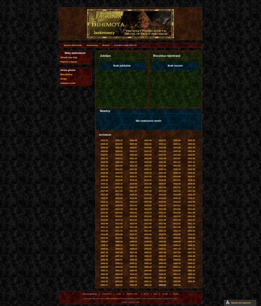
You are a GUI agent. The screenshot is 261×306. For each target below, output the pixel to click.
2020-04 (162, 173)
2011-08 (148, 227)
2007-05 (177, 252)
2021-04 (191, 166)
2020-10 (177, 169)
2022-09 (148, 158)
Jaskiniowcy (92, 45)
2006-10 (177, 256)
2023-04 (148, 155)
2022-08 (162, 158)
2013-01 (104, 220)
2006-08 (104, 260)
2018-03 (119, 187)
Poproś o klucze (68, 62)
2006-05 (148, 260)
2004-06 (177, 270)
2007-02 (119, 256)
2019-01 (177, 180)
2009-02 (177, 242)
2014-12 (177, 205)
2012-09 (162, 220)
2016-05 (133, 198)
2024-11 (177, 144)
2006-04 (162, 260)
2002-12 (133, 281)
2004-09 (133, 270)
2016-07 (104, 198)
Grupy (63, 79)
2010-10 (191, 231)
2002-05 (133, 285)
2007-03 (104, 256)
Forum (146, 294)
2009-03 (162, 242)
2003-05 (162, 278)
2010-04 (177, 234)
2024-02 (104, 151)
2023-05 (133, 155)
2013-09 (191, 213)
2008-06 (191, 245)
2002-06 (119, 285)
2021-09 (119, 166)
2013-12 (148, 213)
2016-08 (191, 195)
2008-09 (148, 245)
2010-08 (119, 234)
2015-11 (119, 202)
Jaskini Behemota (111, 298)
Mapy (155, 294)
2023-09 (177, 151)
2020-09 (191, 169)
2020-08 (104, 173)
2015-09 (148, 202)
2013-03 (177, 216)
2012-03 (148, 223)
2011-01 (148, 231)
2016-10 (162, 195)
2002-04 (148, 285)
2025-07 (162, 140)
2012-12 (119, 220)
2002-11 (148, 281)
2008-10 (133, 245)
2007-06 (162, 252)
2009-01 (191, 242)
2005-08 (177, 263)
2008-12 (104, 245)
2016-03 (162, 198)
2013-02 (191, 216)
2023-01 (191, 155)
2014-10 (104, 209)
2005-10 (148, 263)
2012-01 (177, 223)
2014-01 (133, 213)
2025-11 (104, 140)
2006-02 (191, 260)
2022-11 (119, 158)
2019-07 (191, 176)
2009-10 (162, 238)
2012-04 (133, 223)
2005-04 (133, 267)
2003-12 (162, 274)
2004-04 (104, 274)
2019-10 (148, 176)
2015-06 (191, 202)
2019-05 (119, 180)
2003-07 (133, 278)
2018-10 (119, 184)
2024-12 (162, 144)
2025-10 (119, 140)
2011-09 (133, 227)
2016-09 (177, 195)
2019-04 (133, 180)
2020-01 (104, 176)
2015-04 (119, 205)
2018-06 (177, 184)
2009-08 (191, 238)
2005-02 (162, 267)
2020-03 (177, 173)
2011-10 (119, 227)
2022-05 (104, 162)
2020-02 (191, 173)
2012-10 (148, 220)
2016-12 (133, 195)
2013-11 (162, 213)
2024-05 (162, 147)
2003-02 (104, 281)
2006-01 (104, 263)
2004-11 (104, 270)
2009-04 (148, 242)
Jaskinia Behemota (73, 45)
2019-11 (133, 176)
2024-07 (133, 147)
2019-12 (119, 176)
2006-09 (191, 256)
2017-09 (104, 191)
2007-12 (177, 249)
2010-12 (162, 231)
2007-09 (119, 252)
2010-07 (133, 234)
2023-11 (148, 151)
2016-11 (148, 195)
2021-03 (104, 169)
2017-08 (119, 191)
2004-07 (162, 270)
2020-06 (133, 173)
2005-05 (119, 267)
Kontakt (176, 294)
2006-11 (162, 256)
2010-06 (148, 234)
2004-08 (148, 270)
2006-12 (148, 256)
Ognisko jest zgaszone (241, 303)
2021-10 (104, 166)
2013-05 (148, 216)
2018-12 (191, 180)
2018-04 (104, 187)
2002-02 (177, 285)
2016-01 (191, 198)
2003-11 (177, 274)
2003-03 (191, 278)
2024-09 (104, 147)
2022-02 (148, 162)
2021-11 (191, 162)
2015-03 (133, 205)
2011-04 (104, 231)
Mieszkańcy (66, 74)
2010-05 (162, 234)
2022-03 (133, 162)
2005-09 (162, 263)
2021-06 (162, 166)
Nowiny (105, 45)
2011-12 (191, 223)
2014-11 (191, 205)
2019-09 (162, 176)
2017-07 (133, 191)
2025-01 (148, 144)
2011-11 (104, 227)
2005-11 (133, 263)
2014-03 (104, 213)
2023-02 (177, 155)
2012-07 (191, 220)
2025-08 (148, 140)
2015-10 (133, 202)
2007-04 (191, 252)
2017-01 (119, 195)
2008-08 (162, 245)
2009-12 (133, 238)
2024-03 (191, 147)
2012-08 (177, 220)
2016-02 (177, 198)
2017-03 (191, 191)
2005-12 (119, 263)
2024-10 (191, 144)
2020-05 (148, 173)
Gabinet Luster (68, 83)
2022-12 (104, 158)
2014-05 (177, 209)
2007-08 (133, 252)
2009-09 (177, 238)
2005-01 (177, 267)
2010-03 (191, 234)
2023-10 (162, 151)
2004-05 (191, 270)
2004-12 (191, 267)
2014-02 (119, 213)
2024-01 (119, 151)
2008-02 (148, 249)
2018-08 (148, 184)
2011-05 (191, 227)
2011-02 (133, 231)
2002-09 (177, 281)
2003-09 (104, 278)
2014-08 (133, 209)
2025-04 (104, 144)
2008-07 (177, 245)
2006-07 (119, 260)
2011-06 (177, 227)
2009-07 (104, 242)
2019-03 (148, 180)
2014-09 (119, 209)
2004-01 (148, 274)
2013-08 (104, 216)
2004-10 (119, 270)
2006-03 (177, 260)
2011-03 (119, 231)
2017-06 (148, 191)
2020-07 (119, 173)
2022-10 (133, 158)
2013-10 (177, 213)
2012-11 (133, 220)
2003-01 (119, 281)
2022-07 (177, 158)
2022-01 (162, 162)
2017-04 (177, 191)
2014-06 (162, 209)
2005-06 (104, 267)
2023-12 (133, 151)
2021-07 (148, 166)
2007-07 (148, 252)
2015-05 (104, 205)
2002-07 (104, 285)
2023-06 (119, 155)
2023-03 (162, 155)
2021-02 (119, 169)
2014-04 (191, 209)
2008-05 (104, 249)
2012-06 (104, 223)
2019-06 (104, 180)
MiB (137, 302)
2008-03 (133, 249)
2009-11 (148, 238)
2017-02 (104, 195)
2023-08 (191, 151)
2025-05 (191, 140)
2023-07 (104, 155)
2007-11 (191, 249)
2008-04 (119, 249)
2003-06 (148, 278)
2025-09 (133, 140)
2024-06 (148, 147)
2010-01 (119, 238)
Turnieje (165, 294)
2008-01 (162, 249)
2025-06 (177, 140)
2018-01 (148, 187)
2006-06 (133, 260)
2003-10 (191, 274)
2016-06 (119, 198)
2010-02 (104, 238)
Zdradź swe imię (68, 57)
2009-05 (133, 242)
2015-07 (177, 202)
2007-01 (133, 256)
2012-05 (119, 223)
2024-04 (177, 147)
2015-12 (104, 202)
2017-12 (162, 187)
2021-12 (177, 162)
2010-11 (177, 231)
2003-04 (177, 278)
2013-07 (119, 216)
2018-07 (162, 184)
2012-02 (162, 223)
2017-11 (177, 187)
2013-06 (133, 216)
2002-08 (191, 281)
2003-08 (119, 278)
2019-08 (177, 176)
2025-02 (133, 144)
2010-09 (104, 234)
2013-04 (162, 216)
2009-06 (119, 242)
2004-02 (133, 274)
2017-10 (191, 187)
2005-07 (191, 263)
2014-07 (148, 209)
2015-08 (162, 202)
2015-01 (162, 205)
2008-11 (119, 245)
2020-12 (148, 169)
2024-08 (119, 147)
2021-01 (133, 169)
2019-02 (162, 180)
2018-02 (133, 187)
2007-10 (104, 252)
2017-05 (162, 191)
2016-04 (148, 198)
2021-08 (133, 166)
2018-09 (133, 184)
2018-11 (104, 184)
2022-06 (191, 158)
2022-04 (119, 162)
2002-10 (162, 281)
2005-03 (148, 267)
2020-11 (162, 169)
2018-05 (191, 184)
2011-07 (162, 227)
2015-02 (148, 205)
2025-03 (119, 144)
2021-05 (177, 166)
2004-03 (119, 274)
